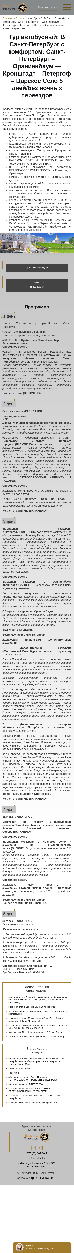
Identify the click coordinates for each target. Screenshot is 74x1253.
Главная (7, 18)
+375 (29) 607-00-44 (37, 1153)
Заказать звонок (48, 7)
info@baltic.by (37, 1158)
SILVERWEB (45, 1178)
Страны (20, 18)
